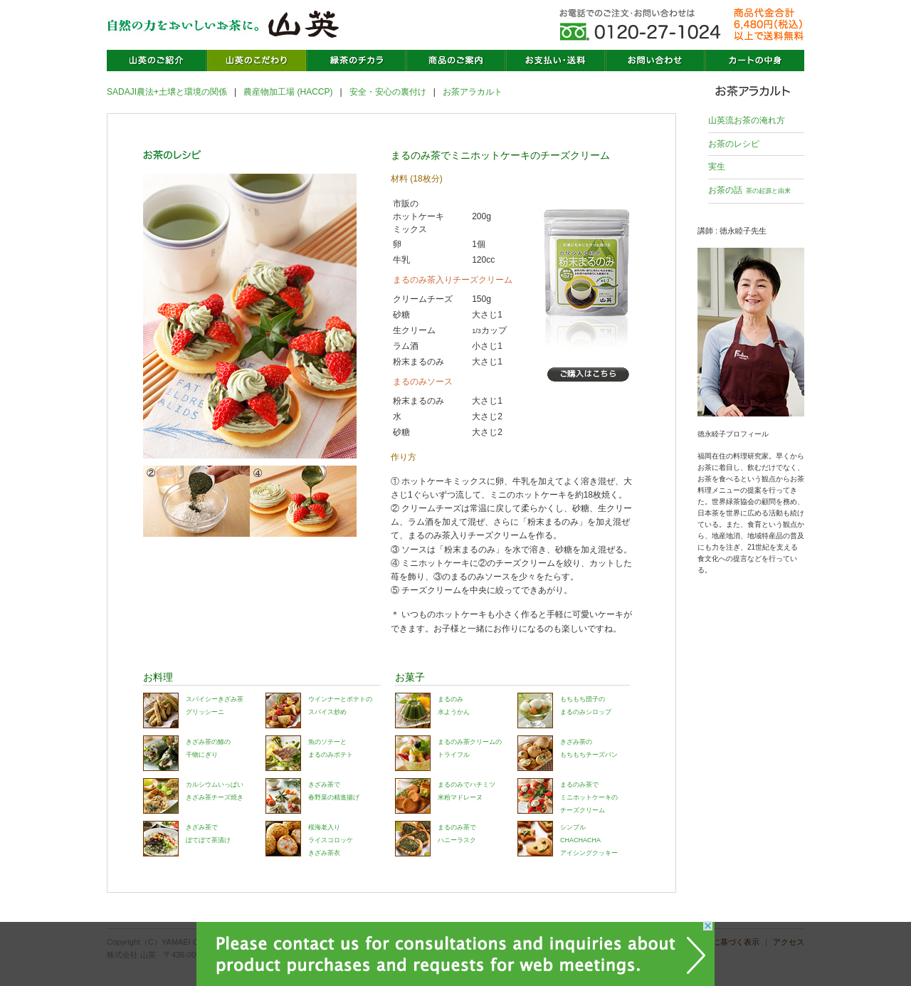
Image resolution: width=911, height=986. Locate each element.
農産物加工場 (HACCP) (287, 92)
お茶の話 (749, 190)
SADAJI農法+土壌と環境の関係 (167, 92)
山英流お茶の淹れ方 (746, 120)
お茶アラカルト (472, 92)
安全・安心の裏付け (387, 92)
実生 (716, 167)
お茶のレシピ (733, 144)
